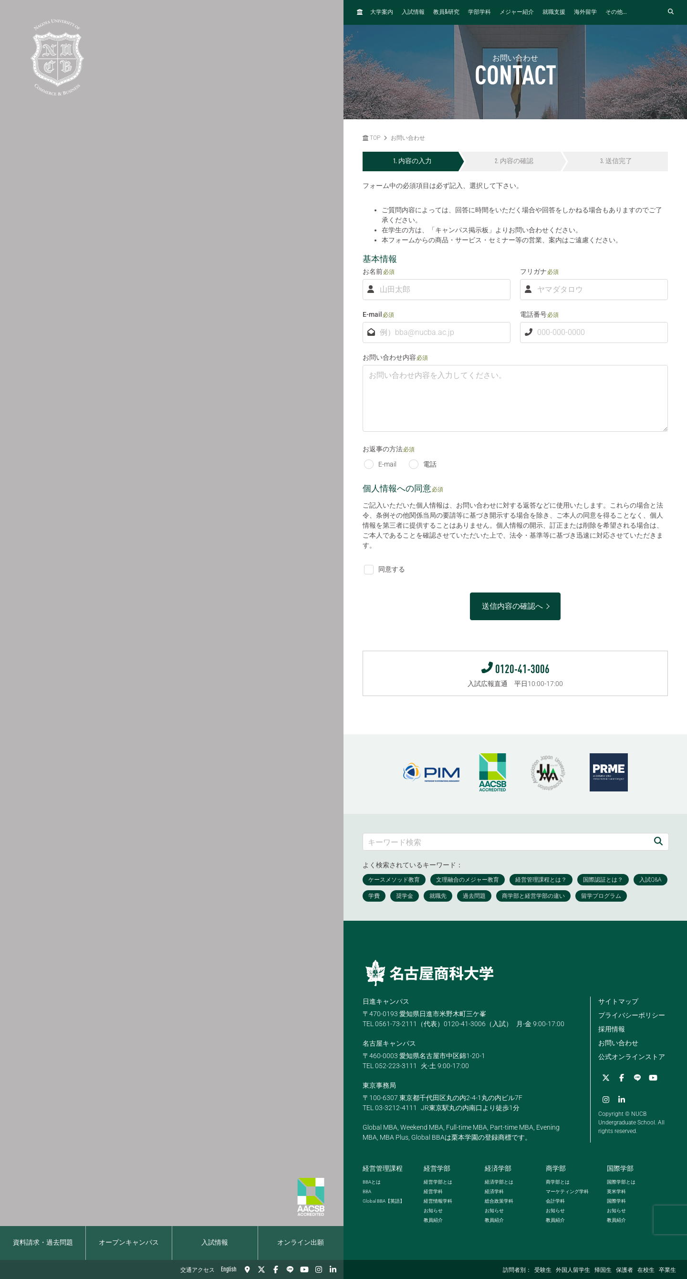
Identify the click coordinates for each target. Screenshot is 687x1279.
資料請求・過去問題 (43, 1242)
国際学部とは (621, 1182)
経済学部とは (499, 1182)
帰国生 (603, 1270)
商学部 (556, 1168)
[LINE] (290, 1269)
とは (372, 1182)
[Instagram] (319, 1269)
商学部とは (558, 1182)
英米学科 (616, 1191)
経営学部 (437, 1168)
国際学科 (616, 1201)
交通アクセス (197, 1270)
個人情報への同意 (397, 488)
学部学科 (479, 12)
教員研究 (446, 12)
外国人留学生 (573, 1270)
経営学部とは (438, 1182)
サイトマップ (618, 1001)
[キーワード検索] (505, 841)
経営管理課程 (383, 1168)
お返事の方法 (383, 449)
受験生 (543, 1270)
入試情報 (214, 1242)
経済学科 (494, 1191)
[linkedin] (333, 1269)
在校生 (646, 1270)
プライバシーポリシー (631, 1015)
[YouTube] (304, 1269)
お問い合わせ (408, 138)
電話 (423, 464)
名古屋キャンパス (389, 1043)
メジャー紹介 (517, 12)
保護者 (624, 1270)
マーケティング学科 (567, 1191)
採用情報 (611, 1029)
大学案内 (381, 12)
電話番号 (533, 314)
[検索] (658, 841)
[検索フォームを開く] (670, 12)
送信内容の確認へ (512, 606)
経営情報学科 (438, 1201)
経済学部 (498, 1168)
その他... (616, 12)
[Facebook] (276, 1269)
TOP (371, 138)
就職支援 (553, 12)
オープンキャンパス (129, 1242)
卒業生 (667, 1270)
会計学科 (555, 1201)
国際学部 (620, 1168)
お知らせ (433, 1210)
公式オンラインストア (631, 1057)
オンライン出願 (300, 1242)
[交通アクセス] (247, 1269)
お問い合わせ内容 (389, 357)
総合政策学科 (499, 1201)
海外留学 (585, 12)
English (229, 1269)
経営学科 (433, 1191)
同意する (384, 569)
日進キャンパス (386, 1001)
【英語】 (384, 1201)
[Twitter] (261, 1269)
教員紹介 (433, 1220)
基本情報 (380, 259)
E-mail (372, 314)
